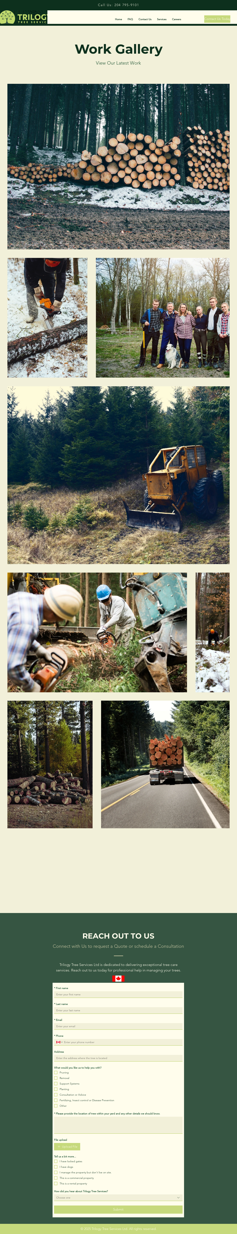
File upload (60, 1139)
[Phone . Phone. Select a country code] (59, 1042)
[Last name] (117, 1010)
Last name (61, 1004)
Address (59, 1051)
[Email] (117, 1026)
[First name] (117, 994)
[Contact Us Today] (217, 19)
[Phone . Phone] (121, 1042)
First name (61, 988)
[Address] (117, 1058)
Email (58, 1020)
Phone (58, 1036)
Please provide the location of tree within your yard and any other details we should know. (107, 1113)
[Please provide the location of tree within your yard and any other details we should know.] (118, 1125)
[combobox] (118, 1197)
